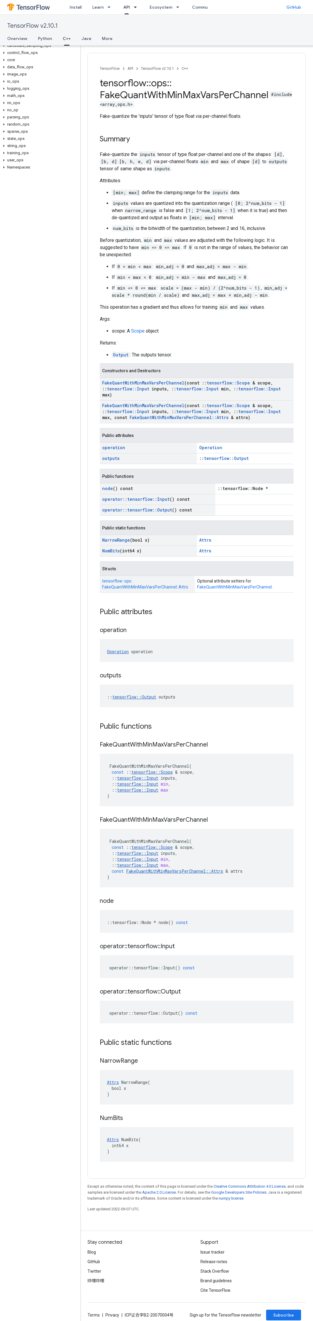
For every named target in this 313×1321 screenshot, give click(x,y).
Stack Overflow (214, 1271)
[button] (39, 45)
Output (120, 355)
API (130, 68)
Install (76, 7)
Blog (92, 1252)
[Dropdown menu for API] (137, 7)
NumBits (111, 551)
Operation (210, 447)
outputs (110, 458)
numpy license (231, 1198)
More (107, 38)
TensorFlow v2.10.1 (32, 26)
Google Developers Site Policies (238, 1192)
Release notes (213, 1261)
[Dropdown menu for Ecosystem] (179, 7)
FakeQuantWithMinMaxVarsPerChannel (143, 383)
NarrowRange (116, 540)
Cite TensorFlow (215, 1290)
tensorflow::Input (128, 389)
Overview (17, 38)
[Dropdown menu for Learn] (111, 7)
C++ (185, 68)
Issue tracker (212, 1252)
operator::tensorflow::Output (137, 510)
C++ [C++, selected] (67, 38)
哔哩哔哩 (96, 1280)
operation (113, 447)
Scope (138, 331)
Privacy (112, 1315)
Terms (94, 1315)
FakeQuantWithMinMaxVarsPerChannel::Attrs (179, 417)
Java (86, 38)
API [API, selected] (126, 7)
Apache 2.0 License (159, 1192)
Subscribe (283, 1315)
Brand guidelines (216, 1280)
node (107, 488)
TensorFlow (110, 68)
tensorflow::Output (226, 458)
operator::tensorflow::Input (136, 499)
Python (45, 38)
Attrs (205, 540)
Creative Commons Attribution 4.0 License (250, 1186)
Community (203, 7)
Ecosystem (161, 7)
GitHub (293, 7)
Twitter (94, 1271)
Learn (98, 7)
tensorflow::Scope (228, 383)
